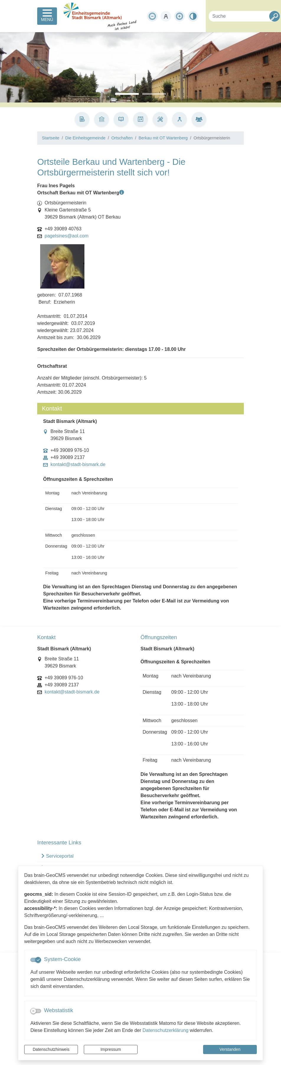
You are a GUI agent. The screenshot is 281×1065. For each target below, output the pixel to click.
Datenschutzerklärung (166, 1030)
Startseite (50, 138)
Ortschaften (122, 138)
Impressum (110, 1049)
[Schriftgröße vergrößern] (179, 16)
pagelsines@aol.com (67, 236)
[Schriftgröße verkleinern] (152, 16)
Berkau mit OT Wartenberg (163, 138)
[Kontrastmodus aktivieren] (193, 16)
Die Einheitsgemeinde (85, 138)
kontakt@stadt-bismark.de (77, 464)
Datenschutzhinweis (51, 1049)
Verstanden (230, 1049)
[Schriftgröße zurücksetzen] (166, 16)
